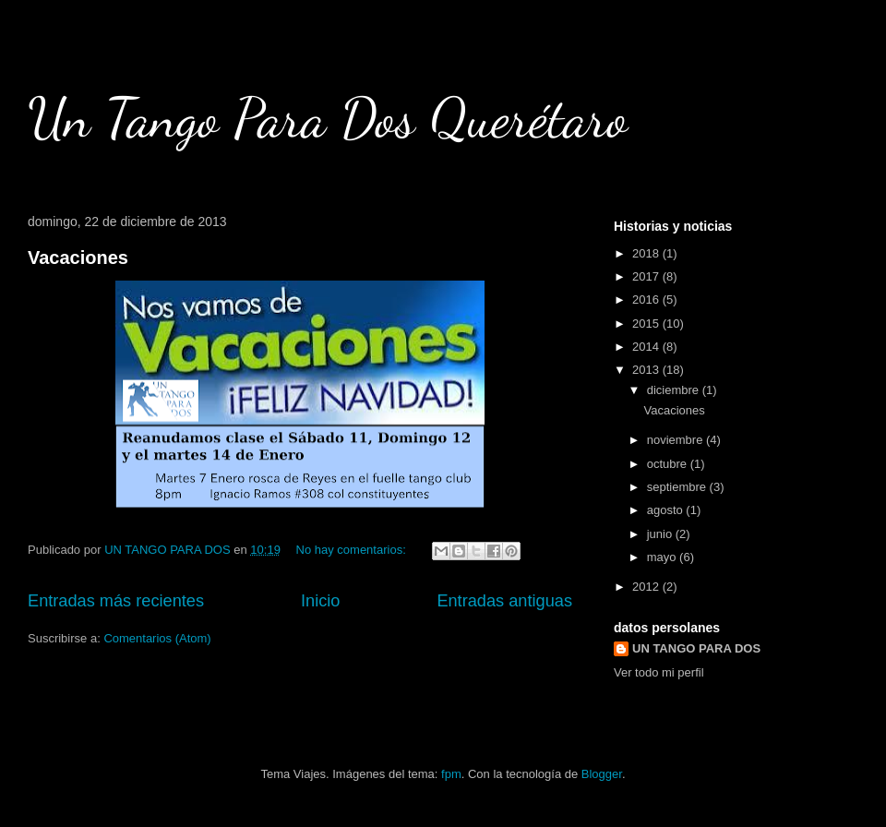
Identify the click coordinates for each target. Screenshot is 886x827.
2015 (647, 323)
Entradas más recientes (116, 601)
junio (661, 534)
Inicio (320, 601)
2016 (647, 299)
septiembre (678, 487)
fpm (451, 774)
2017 (647, 276)
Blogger (601, 774)
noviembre (676, 440)
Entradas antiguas (504, 601)
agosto (667, 510)
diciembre (674, 390)
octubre (668, 464)
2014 (647, 347)
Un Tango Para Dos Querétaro (328, 118)
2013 (647, 370)
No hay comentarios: (353, 550)
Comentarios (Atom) (156, 638)
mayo (663, 557)
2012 (647, 586)
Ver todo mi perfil (659, 672)
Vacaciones (78, 257)
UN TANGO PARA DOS (696, 648)
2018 (647, 253)
